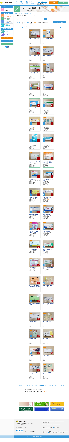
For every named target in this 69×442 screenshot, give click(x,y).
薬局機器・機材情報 (57, 427)
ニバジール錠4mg (46, 214)
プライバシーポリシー (58, 433)
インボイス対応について (7, 44)
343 (59, 385)
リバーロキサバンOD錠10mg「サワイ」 (33, 232)
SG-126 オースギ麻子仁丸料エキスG (34, 162)
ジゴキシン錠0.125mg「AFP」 (47, 250)
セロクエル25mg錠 (46, 90)
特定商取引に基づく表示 (46, 431)
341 (52, 385)
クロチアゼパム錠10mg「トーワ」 (47, 373)
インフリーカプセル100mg (34, 107)
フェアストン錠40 (32, 355)
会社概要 (26, 2)
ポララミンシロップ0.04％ (48, 38)
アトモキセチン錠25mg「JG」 (47, 144)
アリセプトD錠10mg (33, 338)
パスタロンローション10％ (48, 197)
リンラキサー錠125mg (47, 285)
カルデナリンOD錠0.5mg (34, 197)
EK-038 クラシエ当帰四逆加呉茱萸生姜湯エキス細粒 (34, 286)
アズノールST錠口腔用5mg (34, 38)
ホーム (43, 423)
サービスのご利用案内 (50, 423)
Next (41, 388)
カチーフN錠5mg (32, 90)
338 (41, 385)
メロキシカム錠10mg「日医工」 (48, 180)
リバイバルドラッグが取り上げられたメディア (50, 436)
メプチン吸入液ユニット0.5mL (34, 144)
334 (27, 385)
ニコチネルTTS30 (32, 179)
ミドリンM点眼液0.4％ (33, 249)
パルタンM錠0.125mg (33, 214)
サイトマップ (44, 435)
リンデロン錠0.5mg (33, 321)
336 (34, 385)
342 (55, 385)
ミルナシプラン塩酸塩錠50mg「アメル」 (34, 373)
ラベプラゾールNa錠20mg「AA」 (48, 268)
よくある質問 (50, 433)
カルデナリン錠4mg (33, 267)
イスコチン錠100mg (47, 321)
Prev (20, 385)
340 (48, 385)
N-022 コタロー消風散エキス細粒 (34, 304)
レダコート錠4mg (46, 355)
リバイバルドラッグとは (15, 2)
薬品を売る (50, 427)
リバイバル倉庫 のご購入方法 (58, 22)
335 (31, 385)
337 (38, 385)
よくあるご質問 (21, 2)
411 (63, 385)
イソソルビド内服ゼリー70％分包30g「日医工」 (47, 162)
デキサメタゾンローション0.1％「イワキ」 (34, 73)
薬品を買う (44, 427)
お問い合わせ (32, 2)
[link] (20, 433)
